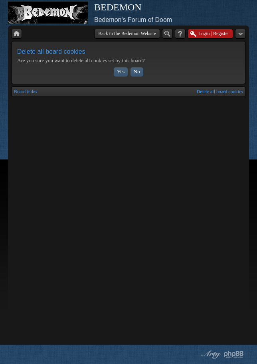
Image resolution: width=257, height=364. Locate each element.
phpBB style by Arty (210, 354)
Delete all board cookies (220, 91)
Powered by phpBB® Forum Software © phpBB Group (234, 354)
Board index (26, 91)
